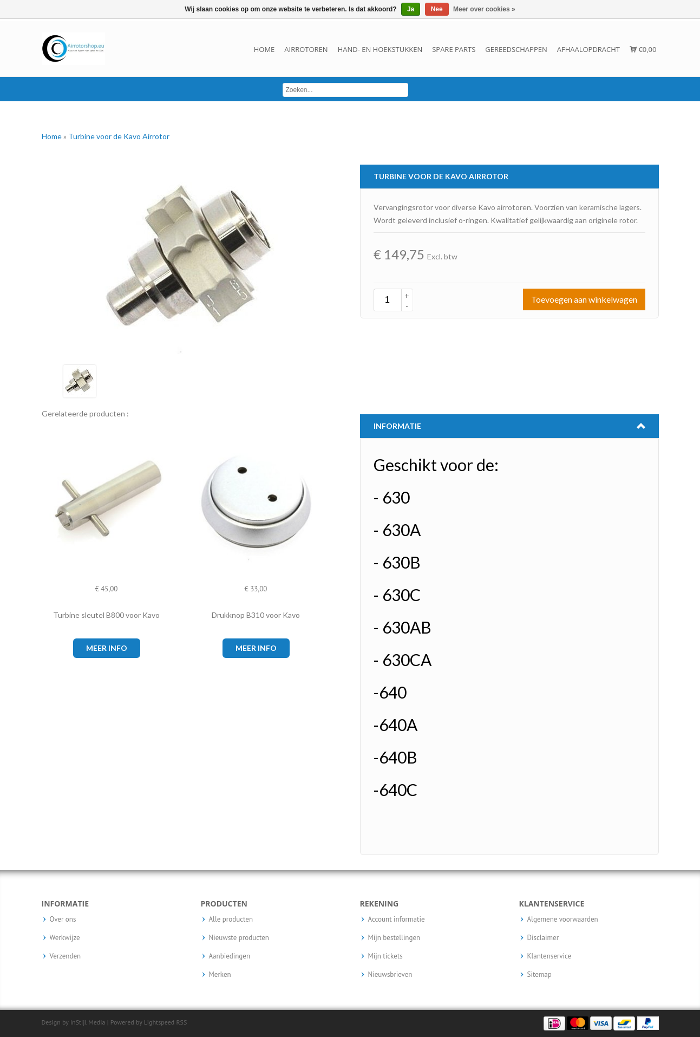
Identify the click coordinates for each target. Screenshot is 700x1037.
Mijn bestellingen (394, 938)
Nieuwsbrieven (390, 974)
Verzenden (65, 956)
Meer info (106, 648)
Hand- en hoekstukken (380, 49)
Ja (410, 9)
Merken (220, 974)
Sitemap (539, 974)
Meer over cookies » (484, 9)
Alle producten (231, 919)
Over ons (63, 919)
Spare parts (453, 49)
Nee (437, 9)
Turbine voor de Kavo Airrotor (118, 136)
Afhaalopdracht (588, 49)
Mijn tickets (385, 956)
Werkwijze (65, 938)
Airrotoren (306, 49)
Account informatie (396, 919)
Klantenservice (549, 956)
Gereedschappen (516, 49)
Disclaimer (543, 938)
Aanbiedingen (230, 956)
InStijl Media (88, 1022)
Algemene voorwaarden (562, 919)
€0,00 (643, 49)
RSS (181, 1022)
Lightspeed (159, 1022)
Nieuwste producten (239, 938)
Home (264, 49)
